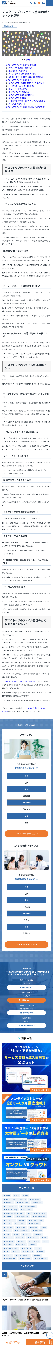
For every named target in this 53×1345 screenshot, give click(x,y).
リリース (7, 1231)
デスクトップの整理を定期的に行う (22, 95)
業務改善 (37, 1234)
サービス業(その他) (10, 1210)
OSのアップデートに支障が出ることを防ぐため (26, 77)
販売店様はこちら (43, 3)
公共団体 (7, 1217)
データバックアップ (10, 1206)
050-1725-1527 (31, 3)
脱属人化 (7, 1255)
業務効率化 (8, 1203)
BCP (45, 1241)
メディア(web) (26, 1210)
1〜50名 (7, 1224)
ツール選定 (21, 1227)
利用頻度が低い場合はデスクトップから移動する (27, 101)
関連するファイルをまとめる (19, 92)
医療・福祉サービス (22, 1217)
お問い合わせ (28, 1013)
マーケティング (28, 1252)
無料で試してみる (35, 3)
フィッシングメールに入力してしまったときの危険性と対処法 (25, 1299)
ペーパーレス (32, 1238)
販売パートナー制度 (26, 1025)
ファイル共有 (34, 1199)
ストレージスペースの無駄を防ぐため (22, 74)
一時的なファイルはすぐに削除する (22, 86)
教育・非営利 (8, 1241)
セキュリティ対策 (40, 1258)
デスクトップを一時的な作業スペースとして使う (26, 83)
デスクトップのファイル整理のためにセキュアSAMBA (25, 107)
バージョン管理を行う (17, 104)
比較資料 (37, 1255)
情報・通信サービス (39, 1217)
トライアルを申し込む (25, 944)
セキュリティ (37, 1231)
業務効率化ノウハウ (10, 26)
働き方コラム (26, 1248)
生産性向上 (8, 1227)
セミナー (26, 1234)
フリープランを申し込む (25, 833)
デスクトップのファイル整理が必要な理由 (21, 65)
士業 (44, 1238)
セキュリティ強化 (22, 1203)
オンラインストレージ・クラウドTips (15, 1199)
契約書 (40, 1252)
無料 (43, 1227)
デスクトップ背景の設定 (17, 98)
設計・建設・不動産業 (35, 1220)
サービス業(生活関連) (28, 1206)
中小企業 (33, 1227)
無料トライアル (27, 987)
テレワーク (8, 1238)
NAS (6, 1252)
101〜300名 (19, 1224)
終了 (16, 1196)
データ (15, 1252)
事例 (25, 1196)
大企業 (32, 1245)
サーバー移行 (34, 1241)
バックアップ (20, 1245)
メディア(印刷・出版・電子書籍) (13, 1213)
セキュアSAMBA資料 (22, 1255)
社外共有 (21, 1241)
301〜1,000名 (34, 1224)
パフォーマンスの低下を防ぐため (21, 68)
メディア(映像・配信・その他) (36, 1213)
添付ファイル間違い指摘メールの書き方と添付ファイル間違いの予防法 (25, 1334)
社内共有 (20, 1238)
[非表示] (28, 60)
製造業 (21, 1220)
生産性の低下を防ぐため (18, 71)
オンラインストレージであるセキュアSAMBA (18, 681)
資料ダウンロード (39, 3)
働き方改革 (37, 1203)
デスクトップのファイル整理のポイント (20, 80)
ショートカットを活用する (18, 89)
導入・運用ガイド (9, 1258)
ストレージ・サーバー (21, 1231)
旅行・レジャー (9, 1220)
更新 (16, 1234)
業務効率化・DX (25, 1258)
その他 (7, 1234)
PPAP (37, 1248)
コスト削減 (8, 1245)
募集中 (7, 1196)
